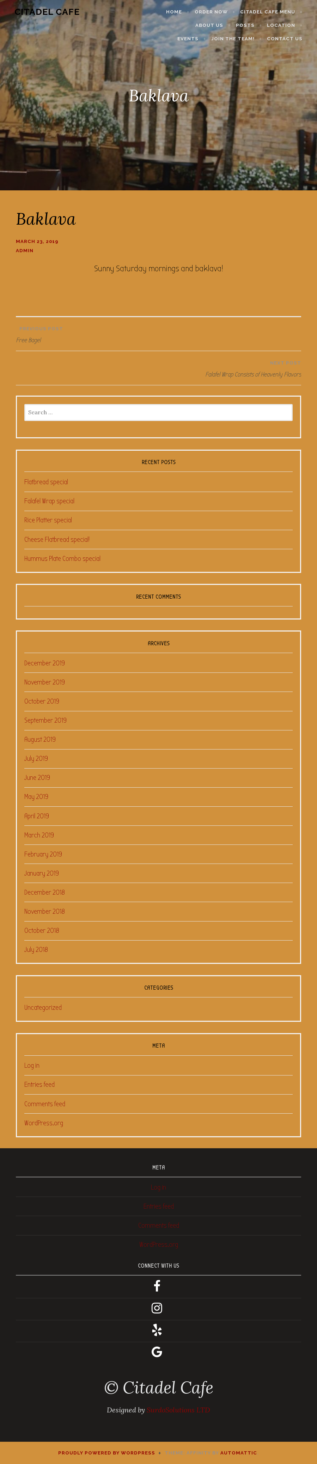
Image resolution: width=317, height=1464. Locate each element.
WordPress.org (43, 1123)
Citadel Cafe (41, 11)
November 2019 (44, 682)
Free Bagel (158, 333)
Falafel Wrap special (49, 501)
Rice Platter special (48, 520)
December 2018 (44, 892)
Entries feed (39, 1084)
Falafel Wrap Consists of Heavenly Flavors (160, 367)
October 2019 (41, 701)
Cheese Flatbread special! (57, 539)
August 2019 (40, 739)
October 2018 (41, 930)
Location (253, 25)
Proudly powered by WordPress (106, 1453)
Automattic (238, 1453)
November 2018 (44, 911)
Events (289, 25)
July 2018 (36, 950)
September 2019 (45, 720)
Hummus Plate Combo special (62, 559)
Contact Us (290, 38)
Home (180, 11)
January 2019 (41, 873)
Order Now (216, 11)
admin (24, 250)
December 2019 (44, 663)
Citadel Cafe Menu (272, 11)
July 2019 (36, 758)
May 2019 (36, 797)
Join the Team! (238, 38)
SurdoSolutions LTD (178, 1409)
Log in (31, 1065)
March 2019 (39, 835)
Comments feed (44, 1104)
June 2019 (37, 778)
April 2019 (36, 816)
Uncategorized (43, 1007)
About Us (181, 25)
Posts (217, 25)
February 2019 (43, 854)
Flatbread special (46, 482)
